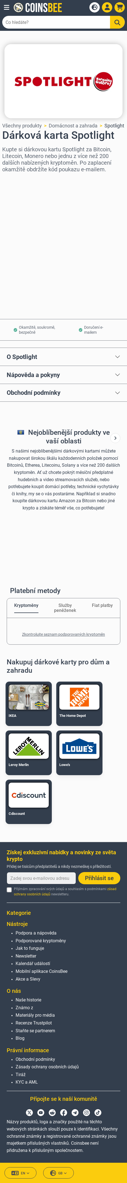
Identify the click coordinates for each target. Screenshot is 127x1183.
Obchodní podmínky (33, 392)
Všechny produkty (22, 126)
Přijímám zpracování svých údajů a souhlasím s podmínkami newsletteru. (65, 891)
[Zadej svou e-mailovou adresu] (41, 878)
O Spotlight (22, 356)
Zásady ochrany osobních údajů (47, 1066)
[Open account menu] (107, 7)
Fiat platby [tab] (102, 605)
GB (58, 1173)
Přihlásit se (99, 878)
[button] (6, 7)
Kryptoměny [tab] (26, 605)
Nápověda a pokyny (33, 374)
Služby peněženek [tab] (65, 608)
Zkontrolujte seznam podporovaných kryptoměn (63, 634)
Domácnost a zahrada (73, 126)
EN (20, 1173)
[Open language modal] (94, 7)
